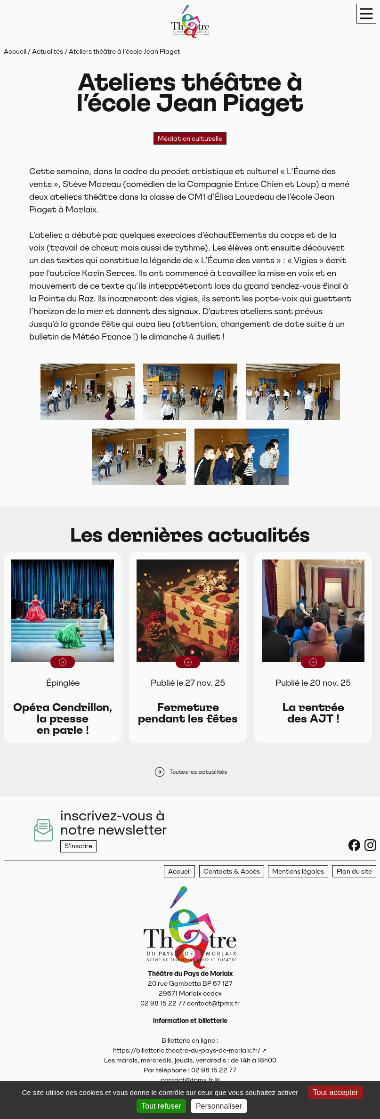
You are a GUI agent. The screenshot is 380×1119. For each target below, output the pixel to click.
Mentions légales (298, 871)
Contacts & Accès (231, 871)
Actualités (47, 51)
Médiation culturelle (190, 138)
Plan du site (354, 871)
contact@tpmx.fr (187, 1080)
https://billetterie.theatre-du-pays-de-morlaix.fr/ (186, 1050)
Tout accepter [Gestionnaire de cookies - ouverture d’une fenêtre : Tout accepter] (335, 1092)
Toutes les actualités (190, 772)
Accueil (15, 51)
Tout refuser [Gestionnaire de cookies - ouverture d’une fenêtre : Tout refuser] (161, 1106)
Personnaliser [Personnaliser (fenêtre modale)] (219, 1106)
